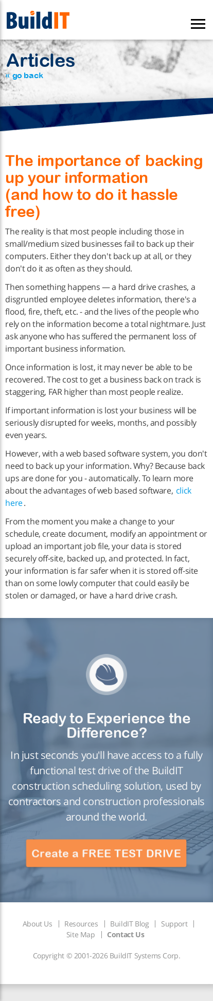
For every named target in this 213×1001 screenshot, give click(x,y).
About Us (37, 924)
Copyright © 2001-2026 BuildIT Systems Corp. (107, 955)
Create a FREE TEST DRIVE (106, 853)
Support (174, 924)
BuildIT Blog (129, 924)
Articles (40, 64)
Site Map (80, 934)
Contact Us (125, 934)
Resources (81, 924)
